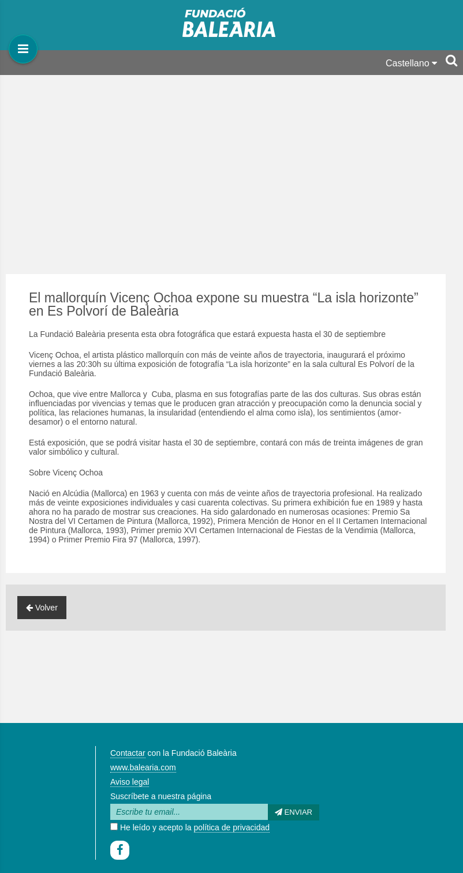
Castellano (411, 63)
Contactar (127, 753)
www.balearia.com (143, 767)
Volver (42, 607)
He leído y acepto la (190, 827)
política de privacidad (232, 827)
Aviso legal (129, 781)
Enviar (293, 812)
